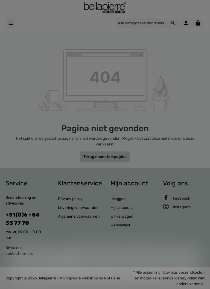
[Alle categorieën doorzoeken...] (141, 23)
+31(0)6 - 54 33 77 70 (22, 218)
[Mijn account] (185, 22)
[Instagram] (182, 207)
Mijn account (129, 183)
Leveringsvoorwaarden (78, 207)
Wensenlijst (120, 225)
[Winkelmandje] (197, 22)
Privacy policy (70, 199)
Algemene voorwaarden (79, 216)
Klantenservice (80, 183)
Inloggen (118, 199)
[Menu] (10, 22)
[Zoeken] (173, 23)
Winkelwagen (121, 216)
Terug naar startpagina (105, 156)
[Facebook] (181, 198)
